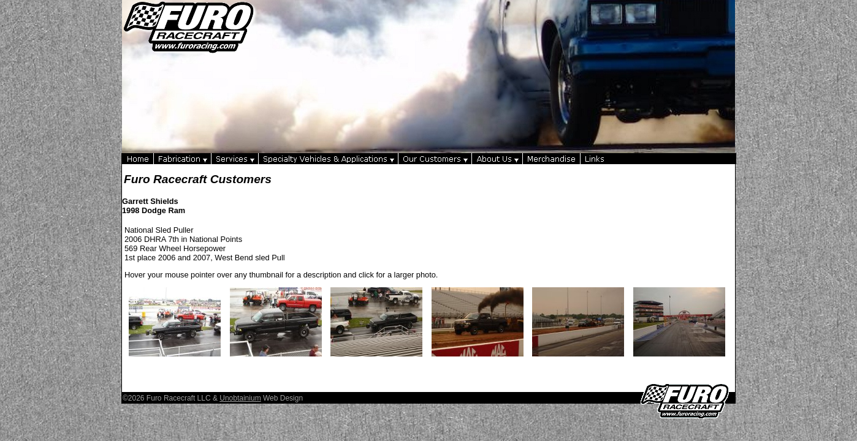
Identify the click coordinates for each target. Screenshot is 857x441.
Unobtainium (240, 398)
